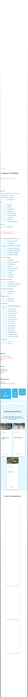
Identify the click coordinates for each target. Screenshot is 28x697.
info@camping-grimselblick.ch (7, 358)
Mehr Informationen (7, 232)
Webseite (2, 359)
